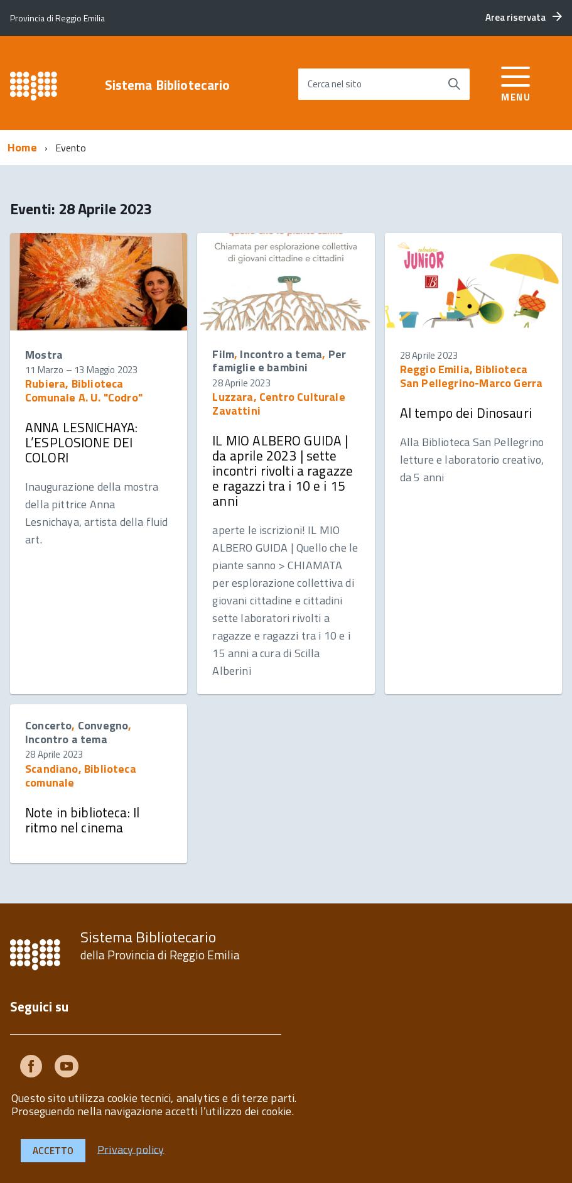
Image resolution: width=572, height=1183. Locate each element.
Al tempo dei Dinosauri (466, 413)
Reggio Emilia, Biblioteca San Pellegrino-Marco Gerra (471, 376)
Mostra (44, 354)
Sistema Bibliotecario (167, 85)
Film (223, 354)
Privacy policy (131, 1148)
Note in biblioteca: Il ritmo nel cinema (82, 819)
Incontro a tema (281, 354)
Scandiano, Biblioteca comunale (80, 775)
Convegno (103, 725)
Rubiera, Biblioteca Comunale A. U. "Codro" (84, 390)
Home (22, 147)
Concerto (48, 725)
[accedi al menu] (516, 82)
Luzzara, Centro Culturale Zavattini (278, 403)
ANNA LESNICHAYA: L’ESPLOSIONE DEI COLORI (81, 442)
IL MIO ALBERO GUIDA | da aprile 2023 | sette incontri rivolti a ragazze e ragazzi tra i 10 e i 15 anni (282, 470)
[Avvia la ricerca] (454, 84)
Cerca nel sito (335, 84)
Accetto (53, 1150)
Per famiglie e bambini (279, 361)
